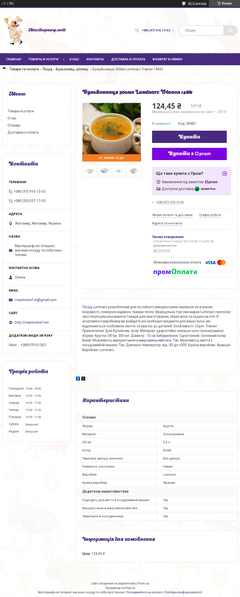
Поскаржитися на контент (144, 592)
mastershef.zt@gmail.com (36, 300)
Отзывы (14, 125)
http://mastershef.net (32, 322)
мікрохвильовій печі (155, 340)
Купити (189, 137)
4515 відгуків (197, 3)
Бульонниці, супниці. (72, 69)
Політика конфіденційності (183, 592)
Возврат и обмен (167, 59)
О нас (74, 59)
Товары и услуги (43, 59)
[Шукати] (230, 30)
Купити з (189, 154)
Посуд (47, 69)
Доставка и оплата (128, 59)
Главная (13, 59)
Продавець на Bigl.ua (120, 588)
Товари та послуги (24, 69)
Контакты (95, 59)
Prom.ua (143, 583)
